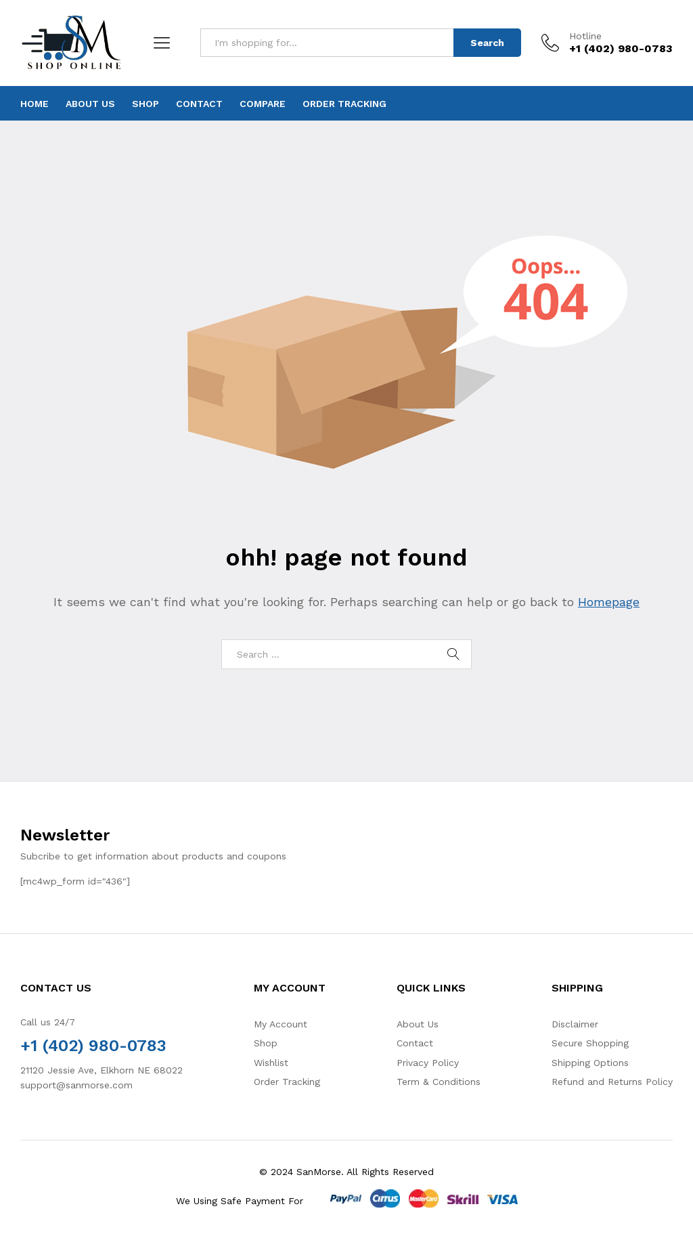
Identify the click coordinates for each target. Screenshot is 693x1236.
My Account (280, 1024)
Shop (145, 103)
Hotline (585, 35)
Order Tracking (344, 103)
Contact (199, 103)
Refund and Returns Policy (612, 1081)
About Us (90, 103)
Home (34, 103)
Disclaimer (575, 1024)
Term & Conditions (438, 1081)
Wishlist (271, 1062)
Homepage (609, 602)
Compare (263, 103)
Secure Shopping (590, 1043)
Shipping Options (590, 1062)
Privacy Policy (428, 1062)
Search (487, 42)
